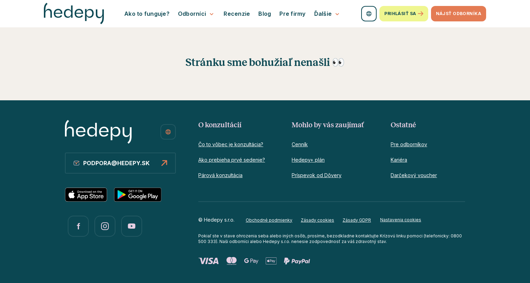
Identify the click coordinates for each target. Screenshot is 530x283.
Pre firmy (292, 13)
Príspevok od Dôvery (317, 175)
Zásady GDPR (357, 220)
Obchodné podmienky (269, 220)
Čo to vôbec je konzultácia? (230, 144)
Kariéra (399, 160)
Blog (264, 13)
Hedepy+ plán (308, 160)
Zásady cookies (317, 220)
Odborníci (196, 14)
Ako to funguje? (147, 13)
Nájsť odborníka (458, 13)
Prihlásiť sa (403, 14)
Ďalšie (327, 14)
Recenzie (237, 13)
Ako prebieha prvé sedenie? (231, 160)
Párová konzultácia (220, 175)
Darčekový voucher (414, 175)
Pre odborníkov (409, 144)
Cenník (300, 144)
